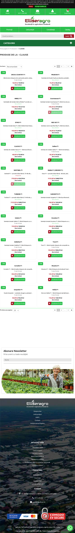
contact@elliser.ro (39, 502)
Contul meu (37, 481)
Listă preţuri (30, 30)
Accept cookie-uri (40, 6)
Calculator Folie (37, 447)
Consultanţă (51, 30)
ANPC (38, 417)
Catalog (67, 30)
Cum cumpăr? (37, 450)
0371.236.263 (39, 498)
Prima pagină (4, 48)
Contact (37, 420)
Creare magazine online (67, 531)
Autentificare (37, 475)
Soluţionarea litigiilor (37, 423)
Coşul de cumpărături (37, 484)
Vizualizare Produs (18, 88)
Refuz (31, 6)
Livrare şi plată (37, 453)
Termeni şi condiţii (37, 459)
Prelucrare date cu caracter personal (37, 462)
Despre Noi (37, 411)
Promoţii (9, 30)
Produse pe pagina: (6, 310)
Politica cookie (37, 465)
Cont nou (37, 478)
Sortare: (2, 66)
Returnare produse (37, 456)
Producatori (13, 48)
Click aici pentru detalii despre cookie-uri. (37, 4)
